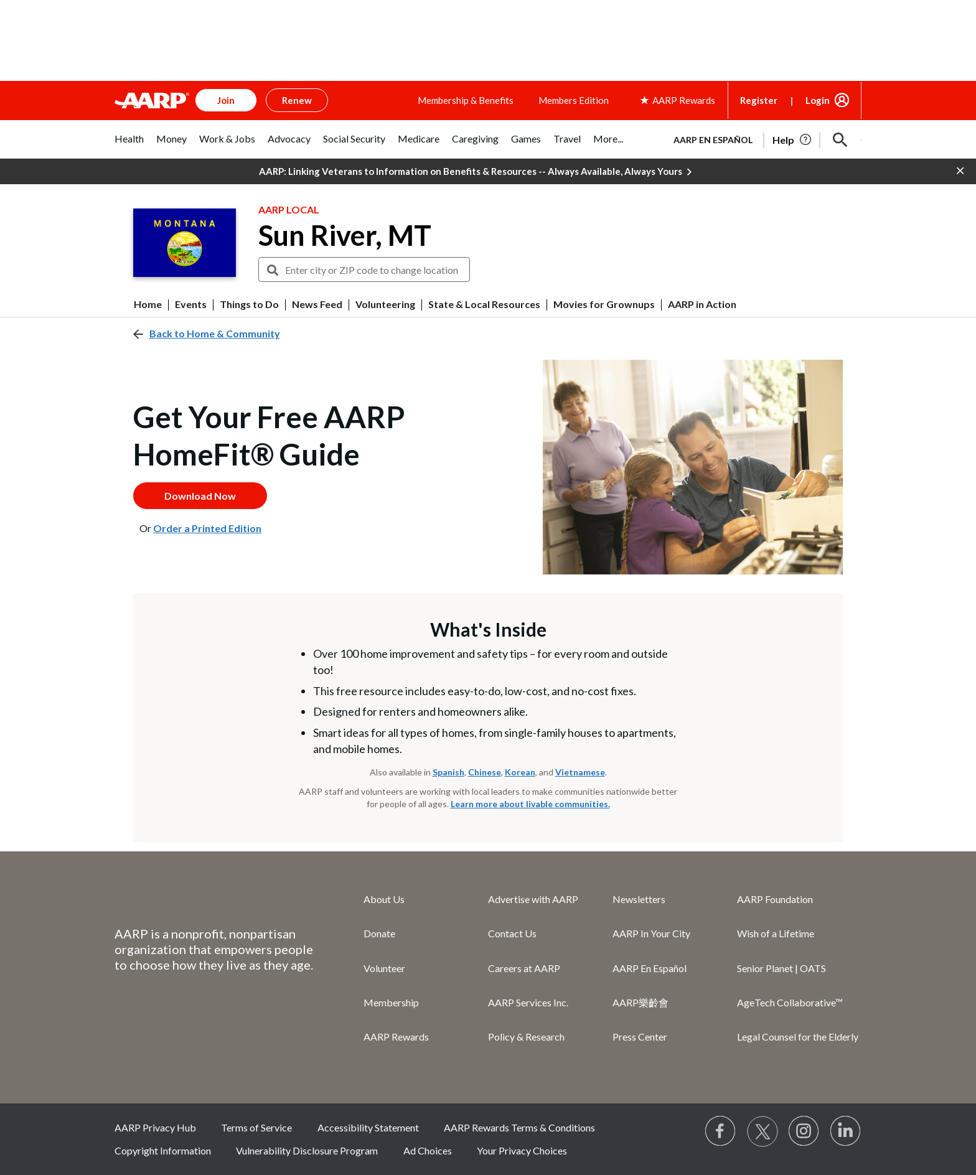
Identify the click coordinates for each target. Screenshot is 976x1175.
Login (817, 100)
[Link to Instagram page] (804, 1131)
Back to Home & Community (214, 333)
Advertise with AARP (533, 899)
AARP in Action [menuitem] (702, 304)
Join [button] (226, 100)
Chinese (484, 772)
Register (758, 100)
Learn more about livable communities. (530, 803)
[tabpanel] (761, 138)
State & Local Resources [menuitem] (484, 304)
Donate (379, 933)
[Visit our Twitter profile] (762, 1131)
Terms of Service (256, 1127)
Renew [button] (297, 100)
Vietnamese (580, 772)
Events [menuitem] (191, 304)
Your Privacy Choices (522, 1150)
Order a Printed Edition (207, 528)
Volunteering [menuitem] (385, 304)
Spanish (448, 772)
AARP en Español (713, 139)
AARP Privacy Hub (155, 1127)
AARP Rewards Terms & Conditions (519, 1127)
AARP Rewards (396, 1036)
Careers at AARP (524, 968)
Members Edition (573, 100)
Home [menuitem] (148, 304)
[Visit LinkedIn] (845, 1131)
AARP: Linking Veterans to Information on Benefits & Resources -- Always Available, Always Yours (475, 172)
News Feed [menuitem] (317, 304)
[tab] (129, 145)
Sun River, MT (344, 235)
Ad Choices (427, 1150)
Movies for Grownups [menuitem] (604, 304)
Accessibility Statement (368, 1127)
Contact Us (512, 933)
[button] (840, 140)
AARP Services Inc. (528, 1002)
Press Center (639, 1036)
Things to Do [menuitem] (249, 304)
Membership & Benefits (466, 100)
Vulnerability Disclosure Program (307, 1150)
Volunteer (384, 968)
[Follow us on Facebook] (720, 1131)
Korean (520, 772)
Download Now (200, 496)
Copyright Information (163, 1150)
